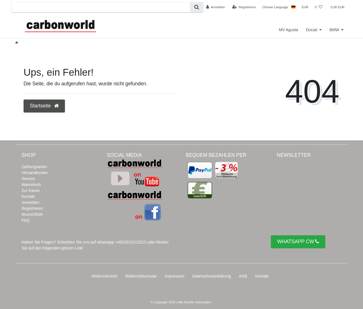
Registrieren (32, 208)
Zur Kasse (31, 190)
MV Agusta (288, 29)
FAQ (25, 220)
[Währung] (305, 7)
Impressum (174, 276)
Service (28, 178)
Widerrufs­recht (104, 276)
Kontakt (28, 196)
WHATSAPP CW (298, 241)
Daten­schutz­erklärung (211, 276)
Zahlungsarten (34, 166)
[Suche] (196, 7)
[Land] (293, 7)
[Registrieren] (244, 7)
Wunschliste (32, 214)
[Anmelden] (215, 7)
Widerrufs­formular (141, 276)
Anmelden (30, 202)
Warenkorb (31, 184)
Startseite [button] (44, 106)
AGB (243, 276)
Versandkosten (35, 172)
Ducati (311, 29)
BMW (334, 29)
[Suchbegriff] (100, 7)
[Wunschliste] (319, 7)
